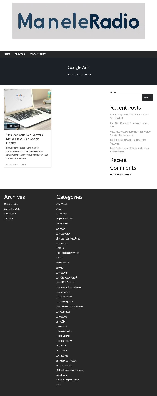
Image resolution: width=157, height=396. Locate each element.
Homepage (71, 75)
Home (7, 54)
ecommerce (62, 243)
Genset (59, 267)
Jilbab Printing (63, 311)
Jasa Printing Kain (64, 301)
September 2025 (12, 208)
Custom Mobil (63, 233)
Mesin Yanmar (63, 335)
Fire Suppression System (67, 252)
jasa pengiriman (63, 291)
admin (24, 164)
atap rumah (61, 213)
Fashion (60, 247)
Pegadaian (61, 345)
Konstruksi (61, 316)
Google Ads (13, 126)
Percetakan (61, 350)
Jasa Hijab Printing (65, 282)
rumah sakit (61, 374)
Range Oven (62, 355)
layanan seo (61, 326)
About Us (20, 54)
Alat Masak (61, 203)
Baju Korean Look (64, 218)
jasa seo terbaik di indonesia (69, 306)
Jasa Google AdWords (67, 277)
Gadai (59, 257)
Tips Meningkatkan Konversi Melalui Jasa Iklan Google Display (24, 139)
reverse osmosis (64, 365)
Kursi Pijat (61, 321)
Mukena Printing (64, 340)
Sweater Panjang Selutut (67, 379)
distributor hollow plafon (68, 238)
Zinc (58, 384)
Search (113, 92)
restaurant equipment (66, 360)
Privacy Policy (37, 54)
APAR (59, 208)
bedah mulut (62, 223)
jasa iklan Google (28, 151)
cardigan (60, 228)
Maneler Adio (78, 43)
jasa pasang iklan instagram (69, 287)
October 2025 (11, 203)
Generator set (63, 262)
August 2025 (10, 213)
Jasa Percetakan (64, 296)
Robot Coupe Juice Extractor (70, 370)
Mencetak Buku (64, 330)
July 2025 (8, 218)
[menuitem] (7, 54)
